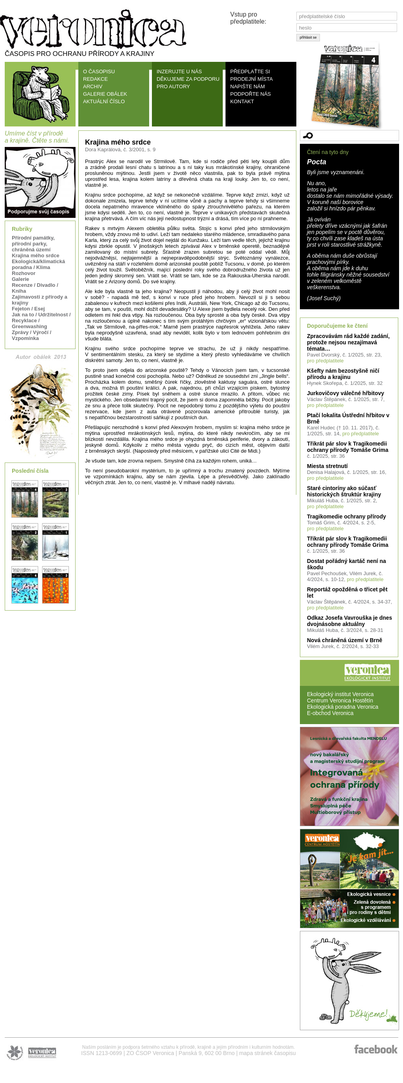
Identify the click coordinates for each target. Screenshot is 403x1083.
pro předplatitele (325, 361)
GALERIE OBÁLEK (105, 94)
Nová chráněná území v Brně (344, 640)
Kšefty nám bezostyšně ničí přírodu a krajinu (343, 374)
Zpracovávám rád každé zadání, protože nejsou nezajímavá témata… (348, 342)
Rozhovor (23, 273)
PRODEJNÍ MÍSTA (251, 79)
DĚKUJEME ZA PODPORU (188, 79)
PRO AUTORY (173, 86)
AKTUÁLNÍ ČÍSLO (104, 101)
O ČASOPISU (99, 71)
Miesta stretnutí (327, 466)
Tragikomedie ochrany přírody (346, 516)
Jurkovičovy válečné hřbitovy (345, 393)
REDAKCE (95, 79)
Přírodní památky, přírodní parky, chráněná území (33, 244)
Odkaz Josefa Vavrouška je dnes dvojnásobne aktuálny (349, 621)
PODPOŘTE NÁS (250, 94)
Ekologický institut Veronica (340, 694)
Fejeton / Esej (28, 309)
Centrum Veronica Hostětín (340, 700)
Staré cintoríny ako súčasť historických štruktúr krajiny (344, 491)
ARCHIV (92, 86)
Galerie (20, 279)
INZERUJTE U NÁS (179, 71)
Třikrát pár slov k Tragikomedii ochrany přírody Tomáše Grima (347, 446)
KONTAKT (242, 101)
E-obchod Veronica (330, 713)
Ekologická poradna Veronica (342, 707)
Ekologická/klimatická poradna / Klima (38, 264)
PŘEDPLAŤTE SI (250, 71)
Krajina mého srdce (35, 255)
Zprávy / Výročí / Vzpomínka (31, 335)
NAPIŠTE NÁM (247, 86)
